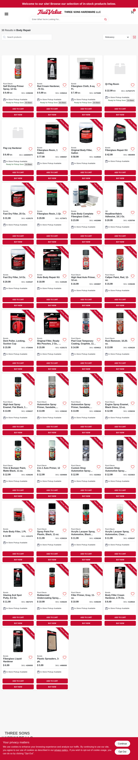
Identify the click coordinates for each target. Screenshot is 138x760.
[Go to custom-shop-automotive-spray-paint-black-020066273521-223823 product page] (120, 468)
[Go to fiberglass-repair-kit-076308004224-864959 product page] (120, 150)
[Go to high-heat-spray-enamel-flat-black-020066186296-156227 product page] (18, 405)
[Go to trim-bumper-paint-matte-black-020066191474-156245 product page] (18, 468)
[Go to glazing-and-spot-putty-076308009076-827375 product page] (18, 595)
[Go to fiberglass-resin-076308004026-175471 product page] (52, 214)
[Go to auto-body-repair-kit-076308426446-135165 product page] (52, 277)
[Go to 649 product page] (18, 150)
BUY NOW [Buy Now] (18, 115)
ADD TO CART (18, 109)
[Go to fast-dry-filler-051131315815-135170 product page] (18, 214)
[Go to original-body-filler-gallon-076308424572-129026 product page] (86, 150)
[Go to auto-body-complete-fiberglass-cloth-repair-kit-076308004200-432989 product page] (86, 214)
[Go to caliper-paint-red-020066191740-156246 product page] (120, 277)
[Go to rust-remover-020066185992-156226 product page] (120, 341)
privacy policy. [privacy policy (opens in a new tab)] (61, 750)
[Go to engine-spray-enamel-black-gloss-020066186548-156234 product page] (120, 405)
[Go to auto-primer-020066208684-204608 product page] (52, 468)
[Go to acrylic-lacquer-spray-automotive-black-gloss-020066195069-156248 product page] (86, 532)
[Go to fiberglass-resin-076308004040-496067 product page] (52, 150)
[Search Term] (69, 19)
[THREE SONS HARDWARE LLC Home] (49, 12)
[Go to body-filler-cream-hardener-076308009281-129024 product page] (120, 595)
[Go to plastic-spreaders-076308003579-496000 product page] (52, 659)
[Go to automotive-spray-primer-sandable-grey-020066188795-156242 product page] (52, 405)
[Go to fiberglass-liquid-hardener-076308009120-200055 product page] (18, 659)
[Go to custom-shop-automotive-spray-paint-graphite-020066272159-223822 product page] (86, 468)
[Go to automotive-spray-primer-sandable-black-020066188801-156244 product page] (86, 405)
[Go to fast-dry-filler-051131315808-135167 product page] (18, 277)
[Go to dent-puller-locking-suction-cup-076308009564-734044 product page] (18, 341)
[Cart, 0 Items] (132, 12)
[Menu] (6, 14)
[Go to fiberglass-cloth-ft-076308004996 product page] (86, 86)
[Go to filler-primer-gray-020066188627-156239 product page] (86, 595)
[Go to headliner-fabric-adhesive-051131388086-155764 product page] (120, 214)
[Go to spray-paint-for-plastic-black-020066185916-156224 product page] (52, 532)
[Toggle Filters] (134, 37)
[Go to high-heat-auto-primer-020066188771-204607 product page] (86, 277)
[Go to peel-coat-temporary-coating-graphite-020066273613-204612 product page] (86, 341)
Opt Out (122, 751)
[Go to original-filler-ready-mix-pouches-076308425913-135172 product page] (52, 341)
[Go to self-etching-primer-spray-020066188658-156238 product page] (18, 86)
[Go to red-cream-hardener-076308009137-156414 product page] (52, 86)
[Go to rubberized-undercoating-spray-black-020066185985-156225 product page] (52, 595)
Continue (122, 743)
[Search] (106, 19)
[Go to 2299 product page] (120, 86)
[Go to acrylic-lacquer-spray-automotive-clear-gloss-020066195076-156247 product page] (120, 532)
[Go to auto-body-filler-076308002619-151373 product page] (18, 532)
